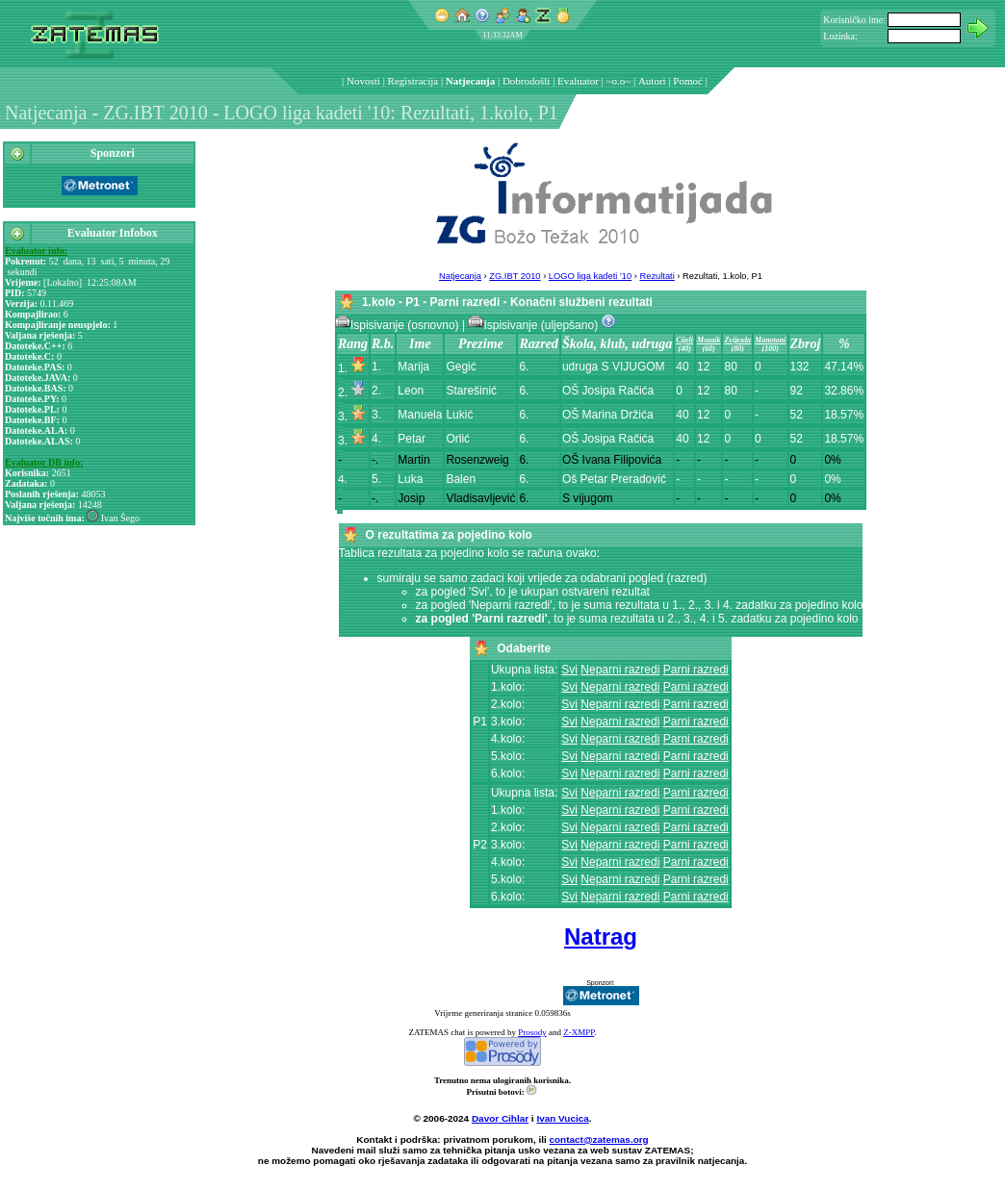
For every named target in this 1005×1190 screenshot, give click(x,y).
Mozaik (708, 340)
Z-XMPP (578, 1032)
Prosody (532, 1032)
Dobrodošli (526, 81)
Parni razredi (696, 669)
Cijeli (684, 340)
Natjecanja (470, 81)
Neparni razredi (619, 669)
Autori (652, 81)
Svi (569, 669)
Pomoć (688, 81)
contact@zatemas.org (599, 1139)
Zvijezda (737, 340)
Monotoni (770, 340)
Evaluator (578, 81)
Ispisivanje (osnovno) (398, 325)
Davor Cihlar (500, 1118)
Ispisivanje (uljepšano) (534, 325)
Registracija (413, 81)
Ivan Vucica (562, 1118)
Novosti (363, 81)
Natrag (600, 936)
